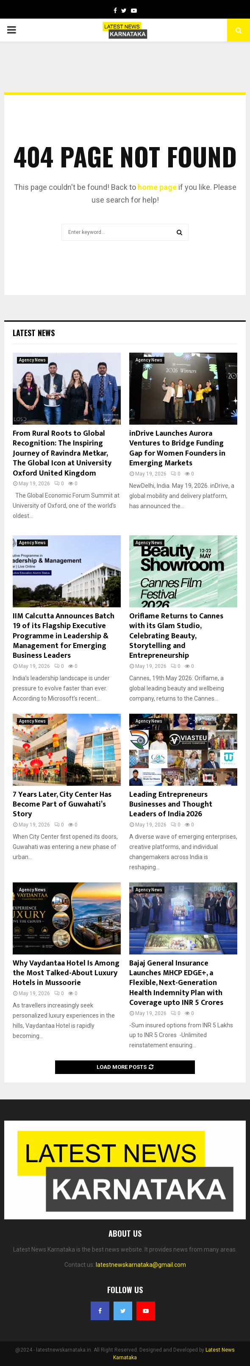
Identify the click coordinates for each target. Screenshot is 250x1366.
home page (157, 187)
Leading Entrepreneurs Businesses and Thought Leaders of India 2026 (170, 804)
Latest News (34, 332)
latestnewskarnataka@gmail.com (141, 1264)
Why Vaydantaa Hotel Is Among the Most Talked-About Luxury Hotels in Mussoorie (66, 973)
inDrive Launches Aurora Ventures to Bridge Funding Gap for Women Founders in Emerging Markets (177, 448)
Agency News (32, 360)
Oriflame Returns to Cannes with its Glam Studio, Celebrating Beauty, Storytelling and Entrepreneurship (176, 636)
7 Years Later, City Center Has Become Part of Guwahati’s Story (62, 804)
